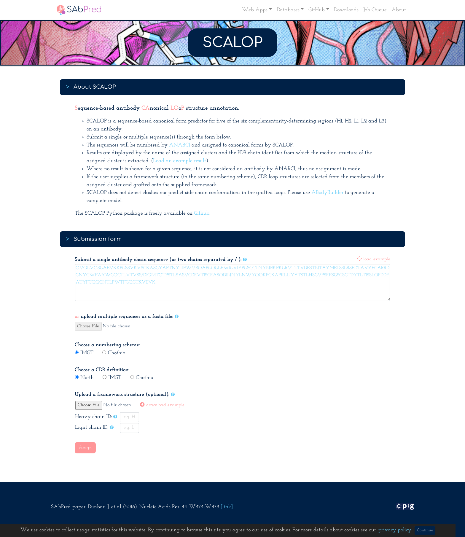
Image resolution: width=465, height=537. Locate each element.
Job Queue (375, 9)
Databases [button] (288, 9)
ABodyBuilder (327, 192)
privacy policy (394, 530)
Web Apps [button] (254, 9)
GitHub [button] (316, 9)
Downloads (346, 9)
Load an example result (179, 160)
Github (201, 213)
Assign (85, 447)
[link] (227, 506)
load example (373, 259)
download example (162, 405)
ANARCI (179, 145)
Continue (425, 530)
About (398, 9)
